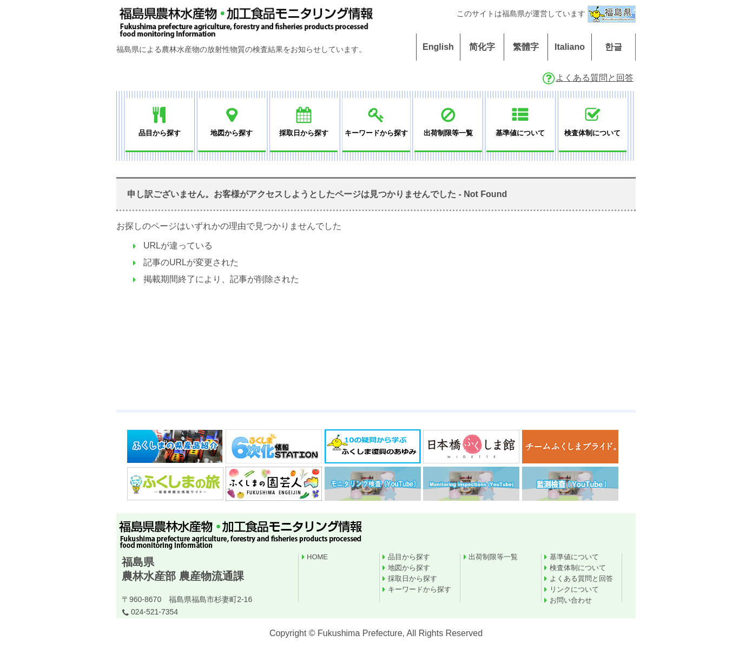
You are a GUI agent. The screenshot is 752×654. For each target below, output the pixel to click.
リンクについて (574, 589)
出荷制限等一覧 (493, 557)
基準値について (574, 557)
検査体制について (578, 568)
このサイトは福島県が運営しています (546, 13)
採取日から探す (412, 578)
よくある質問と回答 (588, 77)
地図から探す (409, 568)
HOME (317, 557)
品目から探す (409, 557)
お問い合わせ (571, 600)
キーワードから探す (419, 589)
